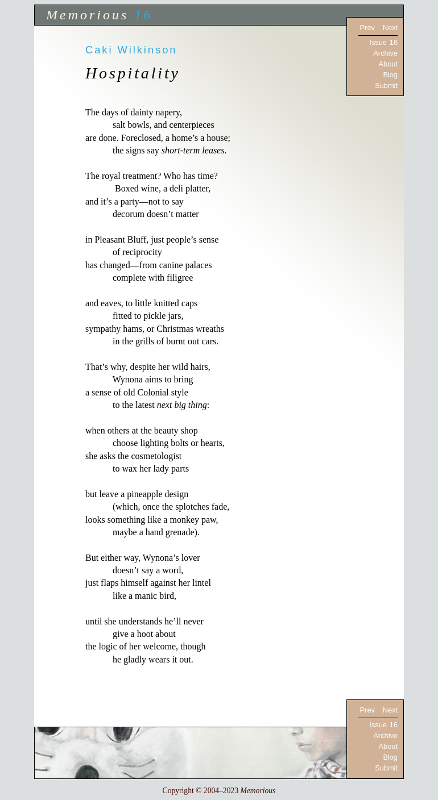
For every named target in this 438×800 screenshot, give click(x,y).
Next (390, 27)
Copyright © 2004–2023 (219, 790)
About (388, 64)
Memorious (87, 14)
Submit (386, 85)
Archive (385, 53)
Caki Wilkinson (131, 50)
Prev (367, 27)
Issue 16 (383, 42)
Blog (390, 74)
